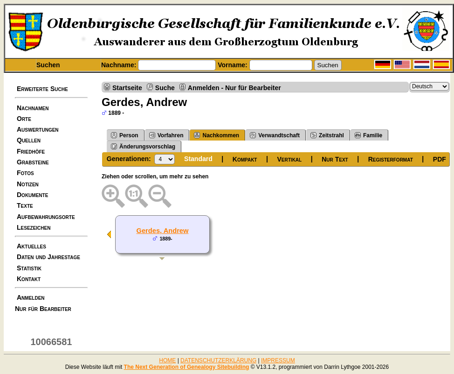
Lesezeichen (33, 227)
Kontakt (29, 278)
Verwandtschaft (275, 135)
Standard (198, 158)
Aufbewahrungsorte (46, 216)
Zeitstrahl (327, 135)
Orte (24, 118)
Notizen (28, 184)
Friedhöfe (31, 151)
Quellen (29, 140)
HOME (167, 360)
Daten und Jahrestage (48, 257)
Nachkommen (216, 135)
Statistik (29, 268)
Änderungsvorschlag (143, 146)
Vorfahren (166, 135)
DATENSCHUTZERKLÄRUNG (218, 360)
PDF (439, 159)
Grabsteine (33, 162)
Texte (25, 205)
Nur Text (335, 159)
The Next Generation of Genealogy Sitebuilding (186, 367)
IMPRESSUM (278, 360)
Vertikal (289, 159)
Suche (165, 87)
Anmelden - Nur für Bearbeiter (234, 87)
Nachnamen (32, 108)
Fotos (25, 172)
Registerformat (390, 159)
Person (124, 135)
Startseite (127, 87)
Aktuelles (31, 246)
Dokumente (32, 194)
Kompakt (245, 159)
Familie (368, 135)
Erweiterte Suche (42, 88)
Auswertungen (38, 129)
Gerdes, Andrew (163, 230)
